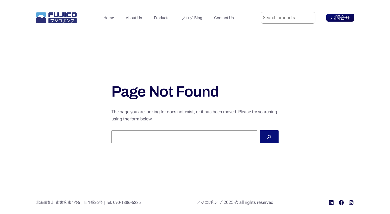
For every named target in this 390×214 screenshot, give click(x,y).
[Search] (269, 136)
